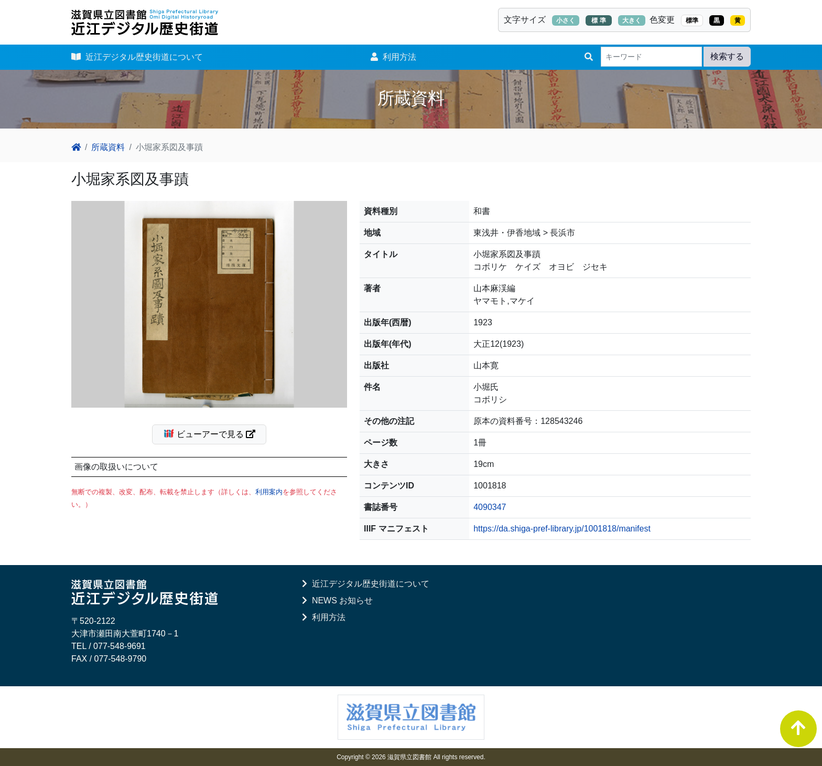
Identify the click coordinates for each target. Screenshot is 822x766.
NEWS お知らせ (337, 600)
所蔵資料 (108, 147)
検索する (727, 56)
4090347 (489, 507)
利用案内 (269, 492)
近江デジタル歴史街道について (137, 56)
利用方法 (393, 56)
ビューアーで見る (213, 433)
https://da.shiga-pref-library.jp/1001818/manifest (562, 528)
